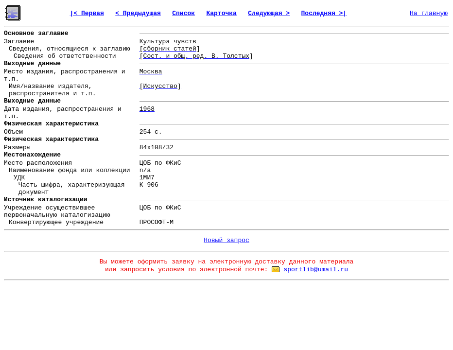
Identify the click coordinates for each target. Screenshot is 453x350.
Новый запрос (226, 240)
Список (183, 13)
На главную (429, 13)
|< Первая (87, 13)
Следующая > (269, 13)
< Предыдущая (138, 13)
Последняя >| (324, 13)
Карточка (221, 13)
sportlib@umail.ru (315, 269)
